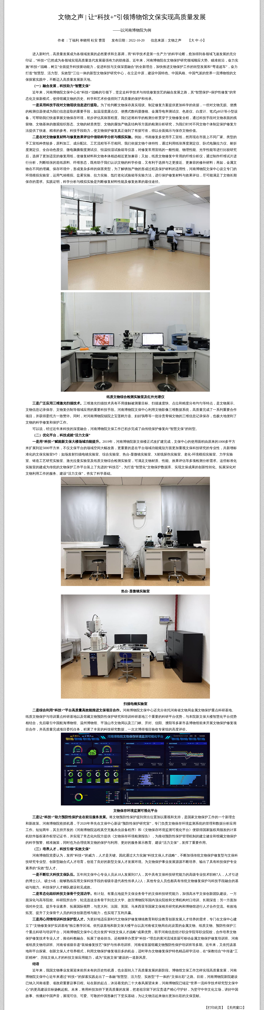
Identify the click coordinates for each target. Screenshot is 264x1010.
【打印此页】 (214, 1007)
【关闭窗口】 (236, 1007)
